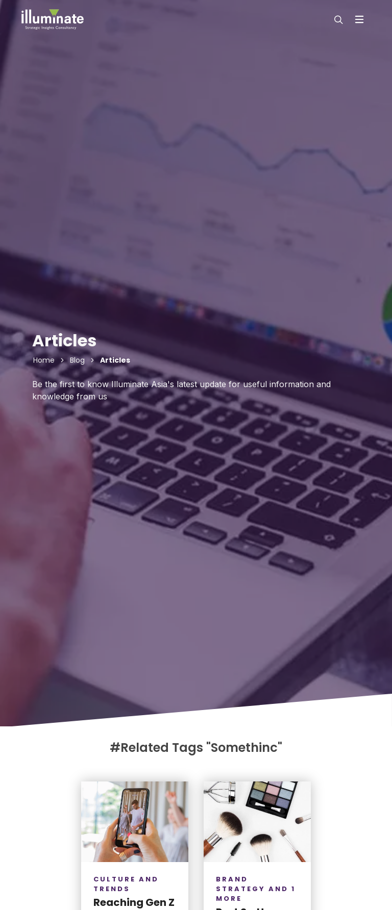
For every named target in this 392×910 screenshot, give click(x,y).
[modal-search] (337, 19)
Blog (77, 360)
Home (44, 360)
